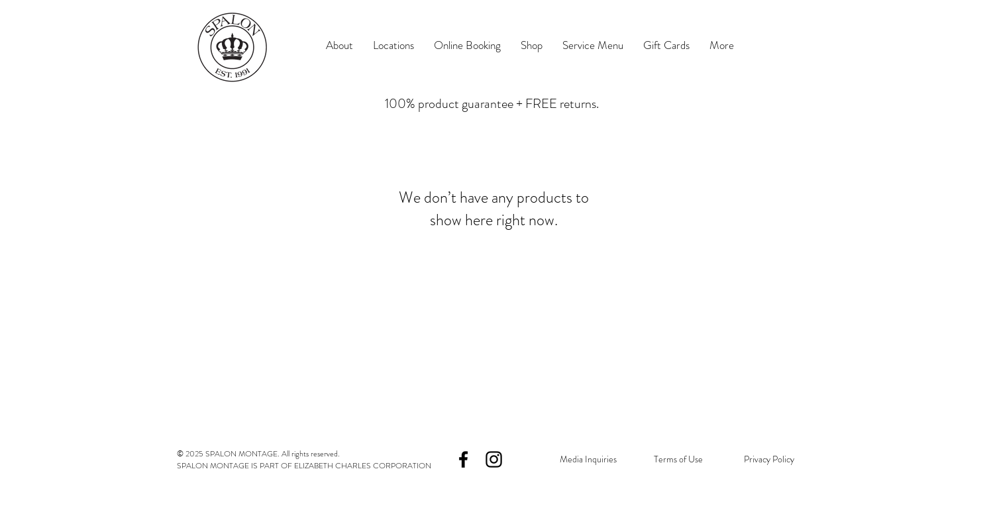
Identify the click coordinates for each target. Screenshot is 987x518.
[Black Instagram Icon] (494, 459)
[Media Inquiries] (587, 459)
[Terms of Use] (678, 459)
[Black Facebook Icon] (463, 459)
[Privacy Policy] (768, 459)
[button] (393, 45)
